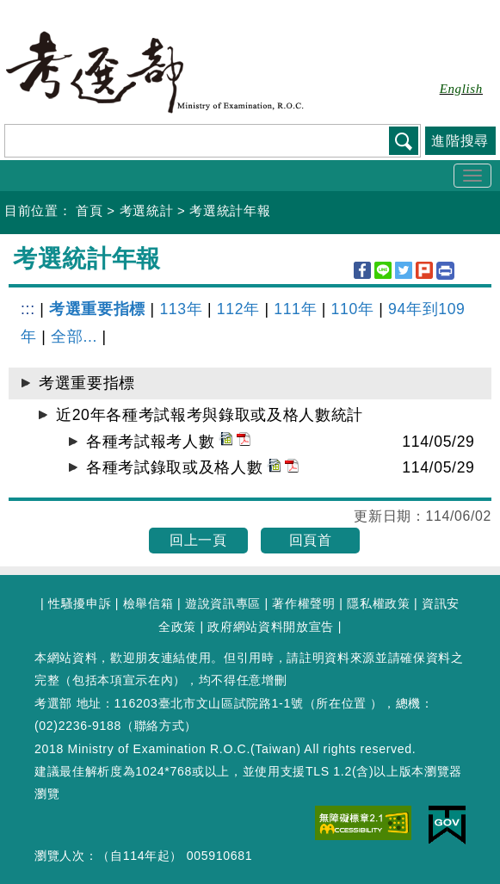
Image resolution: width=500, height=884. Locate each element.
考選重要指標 (97, 309)
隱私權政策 (378, 603)
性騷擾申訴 (79, 603)
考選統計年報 (229, 210)
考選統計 (147, 210)
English (461, 89)
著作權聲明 (303, 603)
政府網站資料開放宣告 (270, 627)
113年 (180, 309)
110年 (352, 309)
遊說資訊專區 (223, 603)
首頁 (89, 210)
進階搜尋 (460, 140)
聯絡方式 (159, 726)
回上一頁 (198, 540)
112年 (238, 309)
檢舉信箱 (148, 603)
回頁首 (310, 540)
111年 (295, 309)
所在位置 (341, 703)
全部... (74, 336)
